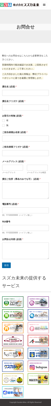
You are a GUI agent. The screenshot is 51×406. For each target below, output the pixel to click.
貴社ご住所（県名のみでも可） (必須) (21, 179)
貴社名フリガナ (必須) (13, 101)
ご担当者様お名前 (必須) (14, 132)
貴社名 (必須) (9, 86)
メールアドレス (9, 172)
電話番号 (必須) (10, 204)
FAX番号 (6, 221)
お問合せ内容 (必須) (12, 239)
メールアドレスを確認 (36, 172)
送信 (6, 265)
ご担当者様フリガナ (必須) (16, 147)
